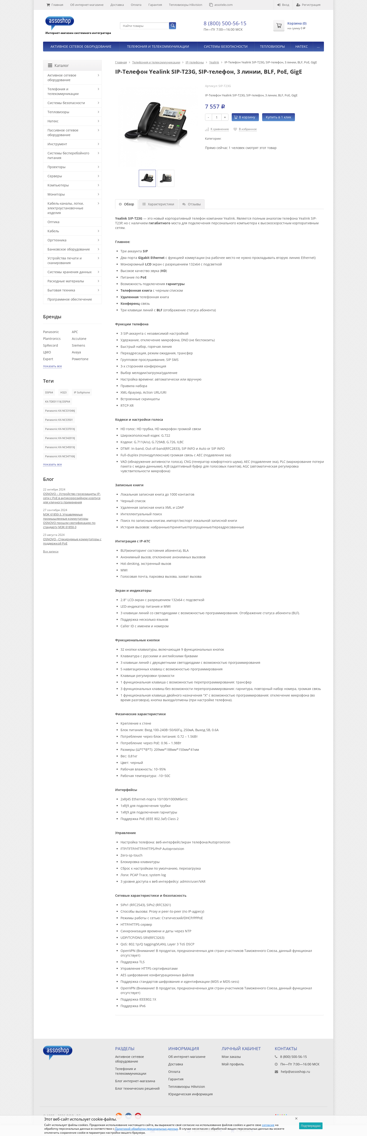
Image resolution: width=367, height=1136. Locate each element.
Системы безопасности (226, 46)
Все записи (51, 551)
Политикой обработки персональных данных (146, 1129)
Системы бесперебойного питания (68, 155)
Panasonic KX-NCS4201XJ (60, 438)
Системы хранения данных (70, 272)
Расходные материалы (66, 281)
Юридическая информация (190, 1094)
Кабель (53, 231)
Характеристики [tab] (158, 204)
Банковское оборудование (69, 249)
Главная (55, 5)
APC (75, 332)
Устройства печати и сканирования (65, 260)
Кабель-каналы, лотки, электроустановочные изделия (66, 208)
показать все (52, 366)
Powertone (80, 359)
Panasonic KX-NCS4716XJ (60, 456)
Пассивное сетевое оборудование (63, 132)
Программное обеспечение (70, 299)
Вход (283, 5)
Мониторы (56, 194)
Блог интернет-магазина (135, 1081)
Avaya (76, 352)
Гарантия (155, 5)
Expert (48, 359)
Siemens (78, 345)
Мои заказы (231, 1056)
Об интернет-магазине (86, 5)
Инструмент (57, 144)
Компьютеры (58, 185)
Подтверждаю (311, 1126)
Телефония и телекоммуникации (158, 46)
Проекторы (57, 167)
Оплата (136, 5)
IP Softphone (82, 392)
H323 (63, 392)
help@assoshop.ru (295, 1071)
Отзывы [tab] (191, 204)
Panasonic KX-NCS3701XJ (60, 429)
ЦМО (47, 352)
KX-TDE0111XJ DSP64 (57, 401)
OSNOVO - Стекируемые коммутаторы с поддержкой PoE (72, 541)
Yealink (214, 62)
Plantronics (52, 338)
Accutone (79, 338)
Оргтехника (57, 240)
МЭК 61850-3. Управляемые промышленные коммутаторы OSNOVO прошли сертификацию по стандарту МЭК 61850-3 (69, 520)
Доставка (117, 5)
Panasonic (51, 332)
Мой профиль (233, 1064)
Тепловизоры (272, 46)
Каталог (58, 65)
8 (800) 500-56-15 (225, 23)
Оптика (53, 222)
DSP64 (49, 392)
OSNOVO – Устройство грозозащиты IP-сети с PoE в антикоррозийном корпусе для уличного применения (72, 498)
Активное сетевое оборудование (81, 46)
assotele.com (221, 5)
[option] (147, 178)
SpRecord (50, 345)
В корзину (244, 117)
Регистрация (308, 5)
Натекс (301, 46)
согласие (268, 1125)
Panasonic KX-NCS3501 (59, 419)
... (318, 46)
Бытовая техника (61, 290)
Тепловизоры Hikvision (185, 5)
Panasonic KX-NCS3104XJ (60, 410)
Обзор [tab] (126, 204)
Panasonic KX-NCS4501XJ (60, 447)
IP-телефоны (195, 62)
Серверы (55, 176)
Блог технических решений (137, 1088)
